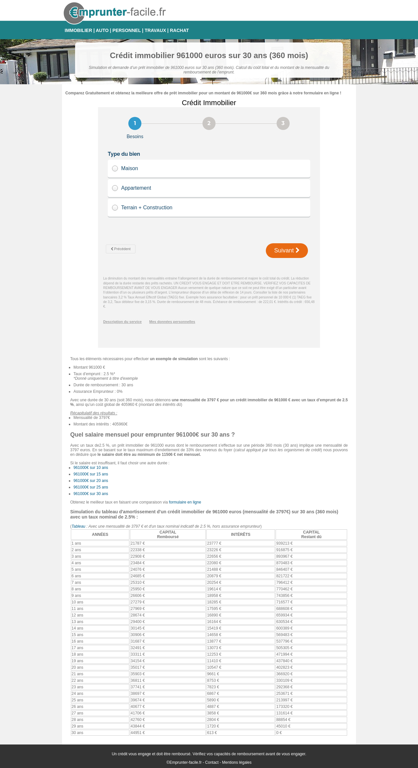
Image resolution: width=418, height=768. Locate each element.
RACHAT (179, 30)
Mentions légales (236, 762)
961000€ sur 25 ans (90, 487)
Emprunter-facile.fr (185, 762)
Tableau (78, 526)
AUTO (102, 30)
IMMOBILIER (78, 30)
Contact (211, 762)
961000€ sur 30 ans (90, 493)
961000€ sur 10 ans (90, 467)
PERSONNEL (126, 30)
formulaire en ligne (185, 502)
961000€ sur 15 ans (90, 474)
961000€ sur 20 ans (90, 480)
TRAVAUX (155, 30)
